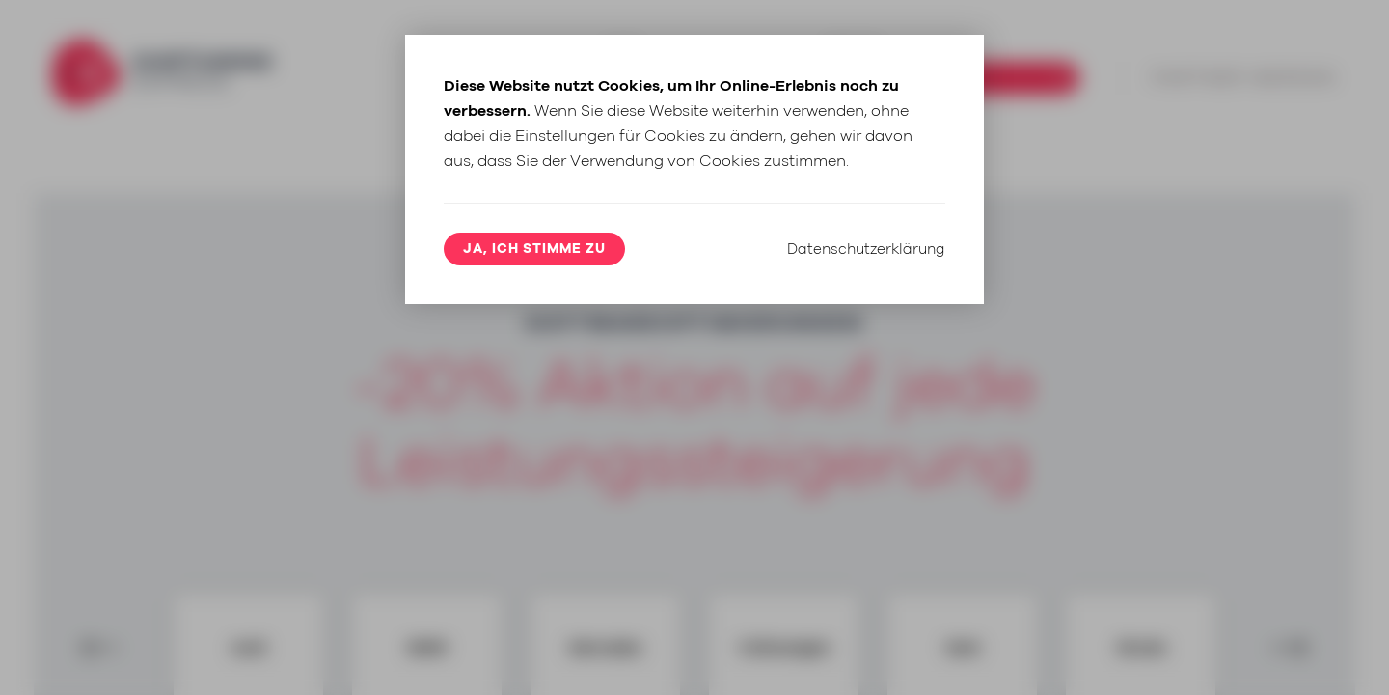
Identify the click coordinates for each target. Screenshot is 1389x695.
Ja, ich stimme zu (534, 427)
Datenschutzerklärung (862, 423)
